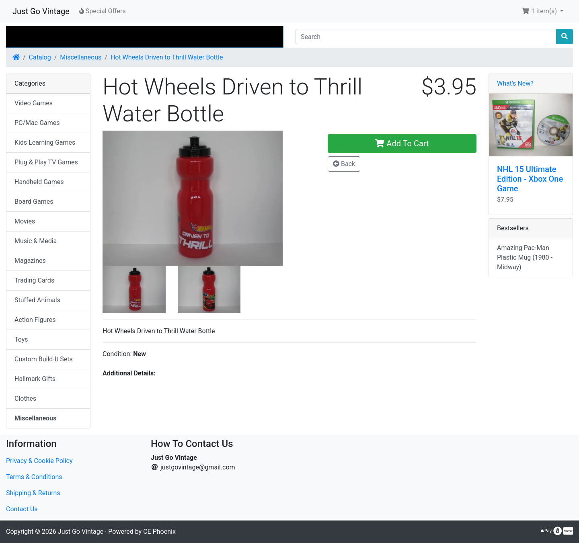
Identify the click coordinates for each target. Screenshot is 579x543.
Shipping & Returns (33, 493)
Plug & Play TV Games (46, 162)
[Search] (426, 36)
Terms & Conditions (34, 477)
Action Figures (34, 320)
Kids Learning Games (44, 142)
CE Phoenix (159, 531)
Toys (21, 339)
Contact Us (22, 509)
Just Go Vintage (41, 11)
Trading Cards (34, 280)
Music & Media (35, 241)
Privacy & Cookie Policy (39, 461)
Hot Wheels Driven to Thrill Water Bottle (167, 57)
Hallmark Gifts (34, 379)
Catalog (40, 57)
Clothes (25, 398)
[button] (542, 11)
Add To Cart (402, 143)
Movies (24, 221)
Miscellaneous (80, 57)
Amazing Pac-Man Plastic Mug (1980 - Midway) (524, 257)
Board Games (33, 201)
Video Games (33, 103)
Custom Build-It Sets (43, 359)
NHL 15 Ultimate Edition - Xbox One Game (530, 178)
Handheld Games (39, 182)
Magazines (30, 260)
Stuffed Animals (37, 300)
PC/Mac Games (37, 123)
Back (344, 164)
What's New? (515, 83)
